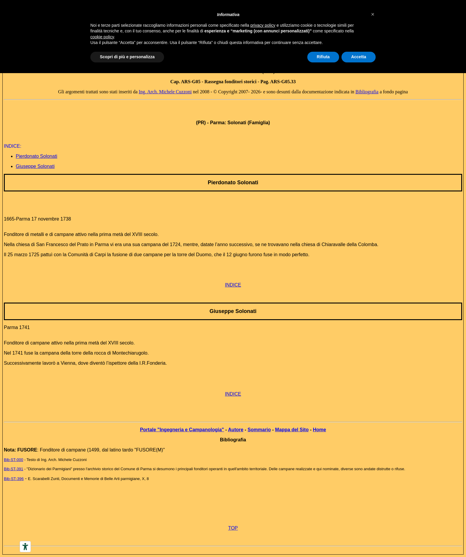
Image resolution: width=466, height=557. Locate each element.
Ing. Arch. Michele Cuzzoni (165, 91)
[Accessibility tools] (25, 546)
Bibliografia (366, 91)
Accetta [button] (358, 56)
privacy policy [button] (263, 25)
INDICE (233, 284)
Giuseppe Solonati (35, 166)
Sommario (259, 429)
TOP (233, 528)
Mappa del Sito (292, 429)
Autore (235, 429)
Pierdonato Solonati (36, 156)
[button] (372, 14)
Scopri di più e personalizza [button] (127, 56)
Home (319, 429)
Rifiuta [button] (323, 56)
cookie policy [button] (102, 36)
